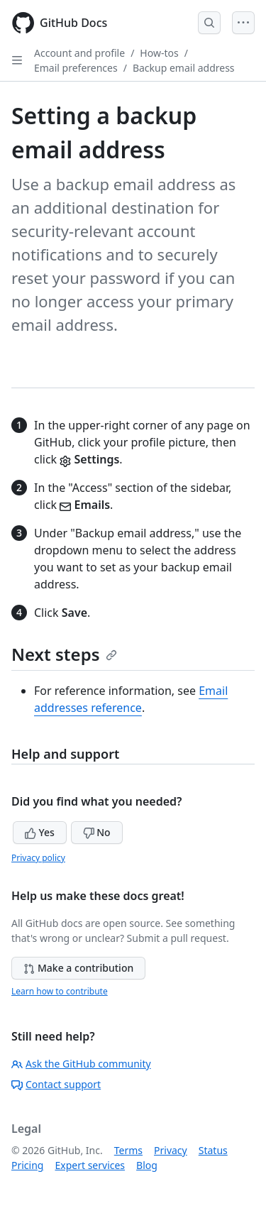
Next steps (64, 654)
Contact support (56, 1084)
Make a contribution (78, 968)
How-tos (159, 53)
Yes (40, 832)
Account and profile (79, 53)
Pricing (27, 1165)
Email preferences (76, 68)
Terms (128, 1150)
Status (213, 1150)
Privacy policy (38, 858)
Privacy (170, 1150)
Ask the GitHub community (81, 1063)
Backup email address (184, 68)
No (97, 832)
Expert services (90, 1165)
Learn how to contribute (59, 991)
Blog (146, 1165)
